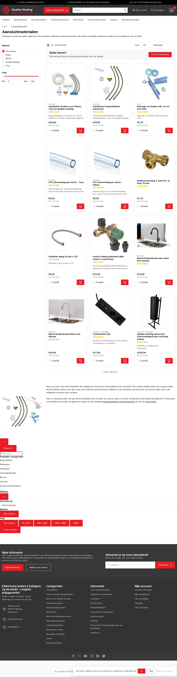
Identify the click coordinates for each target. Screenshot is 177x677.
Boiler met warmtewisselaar (58, 616)
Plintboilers (5, 464)
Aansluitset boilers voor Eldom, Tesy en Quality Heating (65, 107)
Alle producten (141, 607)
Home (4, 26)
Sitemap (94, 621)
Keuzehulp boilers (54, 643)
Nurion (8, 58)
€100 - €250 (60, 523)
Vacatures (95, 632)
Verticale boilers (39, 19)
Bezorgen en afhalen (55, 634)
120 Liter (4, 481)
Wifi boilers (78, 19)
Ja (141, 671)
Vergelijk (55, 130)
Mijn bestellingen (142, 594)
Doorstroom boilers (97, 19)
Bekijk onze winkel (38, 567)
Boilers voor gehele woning (58, 598)
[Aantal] (73, 130)
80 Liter (3, 477)
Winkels (6, 19)
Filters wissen (10, 529)
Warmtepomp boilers (55, 621)
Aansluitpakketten (8, 473)
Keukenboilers (20, 19)
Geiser (49, 638)
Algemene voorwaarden (101, 594)
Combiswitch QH (101, 334)
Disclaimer (95, 598)
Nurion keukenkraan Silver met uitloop (64, 335)
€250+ (76, 523)
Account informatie (143, 590)
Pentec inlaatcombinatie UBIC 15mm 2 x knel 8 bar (108, 257)
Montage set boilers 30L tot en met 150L (153, 107)
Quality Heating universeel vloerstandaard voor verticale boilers (152, 336)
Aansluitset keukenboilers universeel (106, 107)
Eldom (8, 55)
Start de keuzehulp (160, 54)
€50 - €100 (42, 523)
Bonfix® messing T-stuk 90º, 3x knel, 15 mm (153, 182)
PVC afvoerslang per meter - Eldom (107, 183)
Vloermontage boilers (55, 607)
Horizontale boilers (60, 19)
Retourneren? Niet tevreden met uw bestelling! (106, 627)
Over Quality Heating (100, 590)
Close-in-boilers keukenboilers (59, 594)
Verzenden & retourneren (102, 612)
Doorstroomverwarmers (10, 486)
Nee (151, 671)
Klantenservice (13, 567)
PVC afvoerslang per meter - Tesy (66, 182)
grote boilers (150, 401)
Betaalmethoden (98, 607)
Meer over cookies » (165, 671)
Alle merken (11, 51)
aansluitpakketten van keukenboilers (119, 401)
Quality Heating (12, 62)
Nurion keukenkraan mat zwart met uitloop (153, 259)
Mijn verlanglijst (142, 598)
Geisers (113, 19)
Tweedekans (52, 590)
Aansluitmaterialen (130, 19)
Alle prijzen (9, 523)
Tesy (8, 66)
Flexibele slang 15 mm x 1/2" (63, 256)
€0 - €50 (26, 523)
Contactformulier (15, 619)
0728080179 (13, 627)
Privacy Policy (96, 603)
